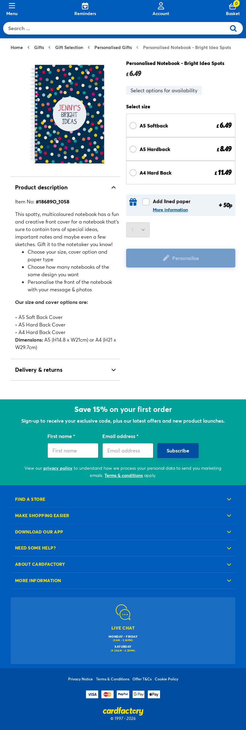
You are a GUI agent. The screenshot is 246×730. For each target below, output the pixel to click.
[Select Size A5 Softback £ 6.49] (180, 125)
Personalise (185, 258)
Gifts (39, 47)
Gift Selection (69, 47)
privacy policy (57, 468)
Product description (41, 187)
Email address (119, 436)
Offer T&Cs (142, 678)
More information (170, 210)
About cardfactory (40, 564)
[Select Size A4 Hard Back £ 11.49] (180, 172)
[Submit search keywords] (236, 28)
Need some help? (35, 548)
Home (17, 47)
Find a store (30, 499)
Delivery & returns (38, 369)
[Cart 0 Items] (233, 9)
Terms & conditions (123, 475)
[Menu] (12, 9)
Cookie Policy (166, 678)
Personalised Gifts (113, 47)
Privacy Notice (80, 678)
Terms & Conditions (112, 678)
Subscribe (178, 450)
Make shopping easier (42, 515)
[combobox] (116, 28)
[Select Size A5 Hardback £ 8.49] (180, 149)
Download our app (39, 532)
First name (60, 436)
